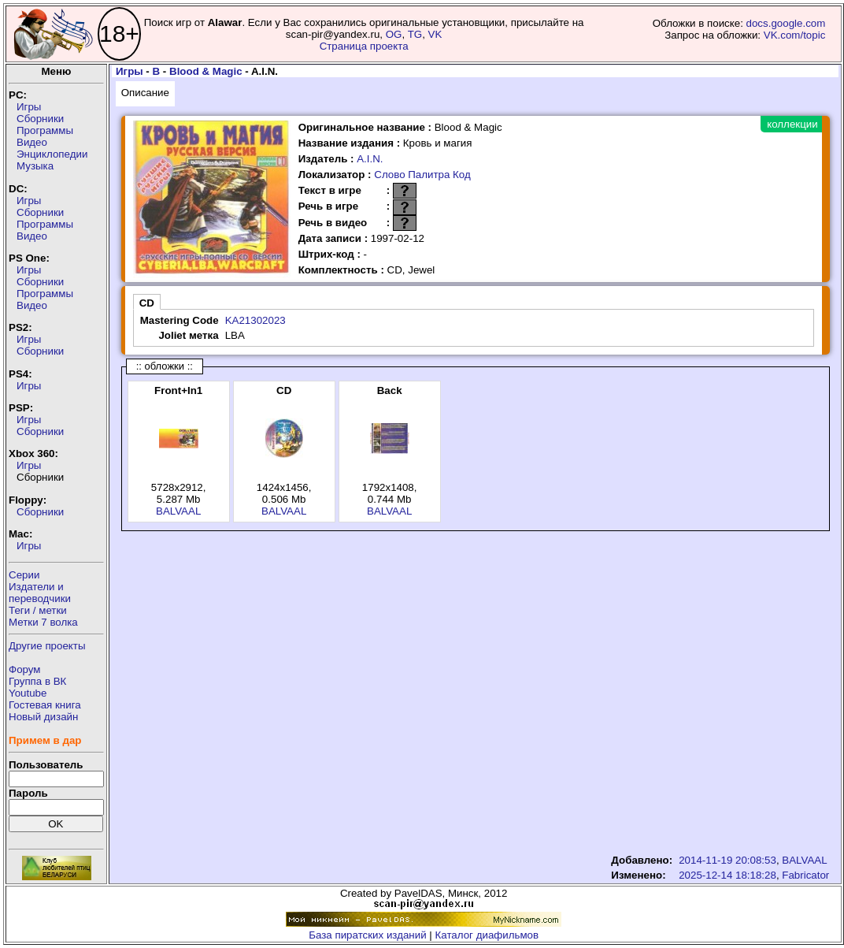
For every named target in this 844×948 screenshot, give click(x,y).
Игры (29, 107)
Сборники (40, 119)
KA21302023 (255, 320)
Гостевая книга (45, 705)
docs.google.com (786, 23)
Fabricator (805, 875)
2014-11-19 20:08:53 (727, 860)
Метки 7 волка (43, 622)
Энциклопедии (52, 154)
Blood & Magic (205, 71)
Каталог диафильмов (487, 935)
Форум (25, 669)
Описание (145, 93)
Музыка (35, 166)
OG (394, 34)
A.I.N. (370, 159)
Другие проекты (47, 646)
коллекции (792, 124)
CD (146, 303)
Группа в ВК (37, 681)
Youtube (27, 693)
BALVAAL (178, 511)
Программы (45, 130)
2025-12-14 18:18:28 (727, 875)
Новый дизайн (43, 717)
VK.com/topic (795, 35)
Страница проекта (364, 46)
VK (435, 34)
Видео (32, 142)
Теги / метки (38, 610)
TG (415, 34)
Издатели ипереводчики (40, 592)
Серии (24, 575)
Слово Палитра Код (422, 174)
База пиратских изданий (367, 935)
